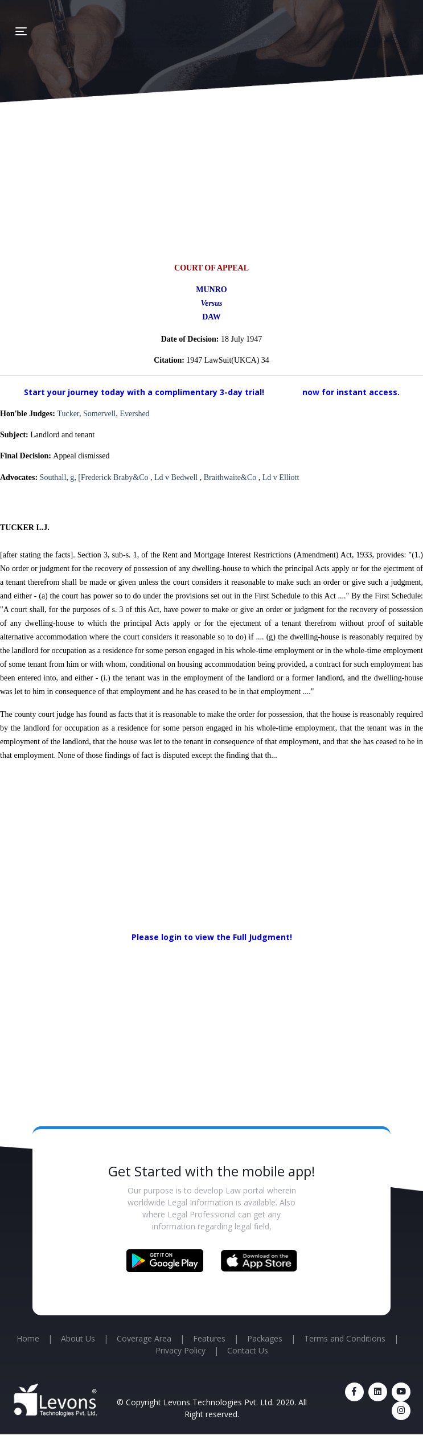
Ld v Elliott (280, 477)
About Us (78, 1338)
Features (209, 1338)
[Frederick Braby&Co (114, 477)
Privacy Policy (180, 1350)
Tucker (68, 413)
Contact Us (247, 1350)
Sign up (284, 391)
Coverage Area (144, 1338)
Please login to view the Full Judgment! (212, 937)
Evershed (135, 413)
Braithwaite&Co (231, 477)
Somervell (99, 413)
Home (28, 1338)
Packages (264, 1338)
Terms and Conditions (344, 1338)
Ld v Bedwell (177, 477)
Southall (53, 477)
